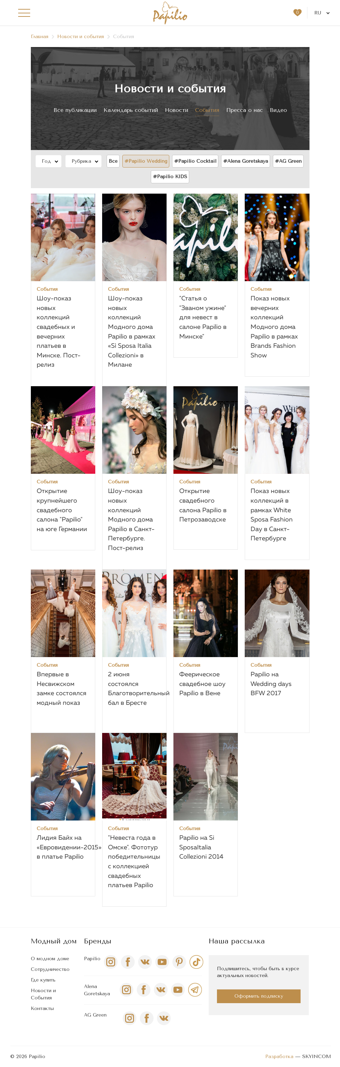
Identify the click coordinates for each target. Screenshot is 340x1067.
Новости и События (43, 994)
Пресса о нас (244, 110)
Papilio (92, 959)
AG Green (95, 1015)
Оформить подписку (258, 996)
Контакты (42, 1008)
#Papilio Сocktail (195, 161)
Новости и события (83, 36)
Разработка (279, 1056)
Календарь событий (131, 110)
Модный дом (54, 941)
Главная (43, 36)
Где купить (43, 980)
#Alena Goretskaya (245, 161)
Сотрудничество (50, 969)
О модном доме (50, 959)
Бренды (97, 941)
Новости (176, 110)
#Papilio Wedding (145, 161)
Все (113, 161)
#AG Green (288, 161)
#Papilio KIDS (170, 177)
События (207, 110)
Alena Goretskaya (97, 990)
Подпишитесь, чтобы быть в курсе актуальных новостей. (258, 972)
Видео (278, 110)
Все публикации (75, 110)
